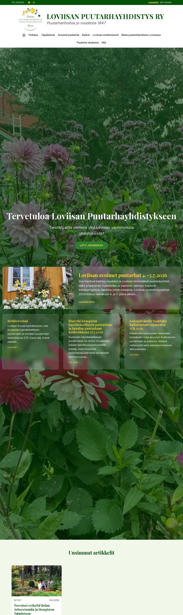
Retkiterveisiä (18, 321)
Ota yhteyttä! (18, 2)
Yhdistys (33, 34)
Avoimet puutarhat (68, 34)
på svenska (165, 2)
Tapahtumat (48, 34)
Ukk (104, 42)
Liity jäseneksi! (91, 245)
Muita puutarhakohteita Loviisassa (141, 34)
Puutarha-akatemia (88, 42)
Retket (86, 34)
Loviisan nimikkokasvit (106, 34)
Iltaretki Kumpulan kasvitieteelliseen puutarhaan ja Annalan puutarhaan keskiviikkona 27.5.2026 (90, 326)
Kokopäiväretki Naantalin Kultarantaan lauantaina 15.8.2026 (148, 324)
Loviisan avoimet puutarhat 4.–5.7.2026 (123, 275)
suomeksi (153, 2)
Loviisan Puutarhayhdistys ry (105, 16)
